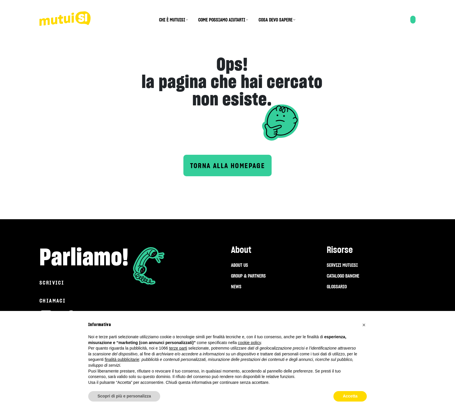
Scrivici (51, 282)
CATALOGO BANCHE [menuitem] (343, 276)
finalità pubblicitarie (122, 359)
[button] (364, 325)
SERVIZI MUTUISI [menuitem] (342, 265)
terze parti (178, 348)
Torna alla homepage (227, 165)
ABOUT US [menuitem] (239, 265)
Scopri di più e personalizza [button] (124, 396)
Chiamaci (52, 300)
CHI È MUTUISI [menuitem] (172, 20)
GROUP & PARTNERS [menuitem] (248, 276)
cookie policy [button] (249, 342)
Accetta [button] (350, 396)
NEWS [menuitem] (236, 286)
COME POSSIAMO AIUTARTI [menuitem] (221, 20)
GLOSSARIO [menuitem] (337, 286)
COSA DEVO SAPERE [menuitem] (275, 20)
